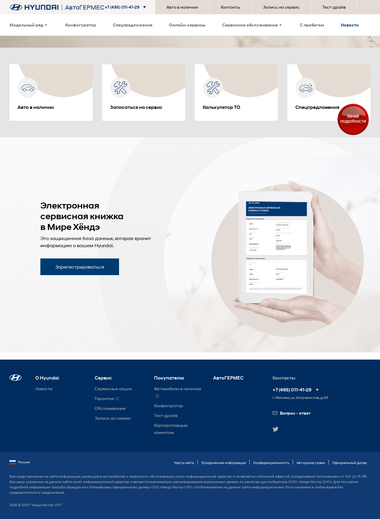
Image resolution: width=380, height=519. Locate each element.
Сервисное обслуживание (252, 24)
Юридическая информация (223, 462)
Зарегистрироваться (79, 266)
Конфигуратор (80, 24)
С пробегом (312, 24)
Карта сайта (184, 462)
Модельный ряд (28, 24)
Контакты (230, 7)
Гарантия (104, 398)
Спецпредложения (132, 24)
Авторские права (311, 462)
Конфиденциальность (271, 462)
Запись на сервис (281, 7)
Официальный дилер (349, 462)
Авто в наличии (182, 7)
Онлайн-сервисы (187, 24)
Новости (350, 24)
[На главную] (34, 7)
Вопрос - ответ (292, 412)
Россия (20, 462)
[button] (126, 7)
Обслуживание (110, 408)
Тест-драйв (334, 7)
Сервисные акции (113, 388)
